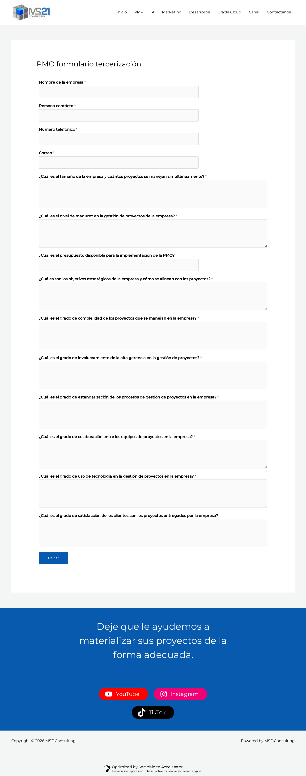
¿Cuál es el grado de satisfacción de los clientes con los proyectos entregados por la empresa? (128, 517)
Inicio (122, 12)
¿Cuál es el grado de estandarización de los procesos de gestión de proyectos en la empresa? (129, 398)
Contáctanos (279, 12)
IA (152, 12)
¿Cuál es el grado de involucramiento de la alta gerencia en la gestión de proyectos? (120, 359)
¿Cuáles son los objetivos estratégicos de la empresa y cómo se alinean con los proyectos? (126, 280)
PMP (138, 12)
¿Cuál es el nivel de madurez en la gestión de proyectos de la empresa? (108, 217)
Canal (254, 12)
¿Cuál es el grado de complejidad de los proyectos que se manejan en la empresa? (119, 319)
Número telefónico (58, 130)
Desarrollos (199, 12)
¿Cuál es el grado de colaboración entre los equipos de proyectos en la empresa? (117, 438)
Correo (46, 154)
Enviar (53, 559)
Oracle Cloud (229, 12)
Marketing (172, 12)
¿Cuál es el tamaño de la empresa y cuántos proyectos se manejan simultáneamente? (123, 177)
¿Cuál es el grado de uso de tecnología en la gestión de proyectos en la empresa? (117, 477)
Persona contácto (57, 106)
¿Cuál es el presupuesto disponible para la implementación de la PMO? (106, 256)
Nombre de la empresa (62, 82)
